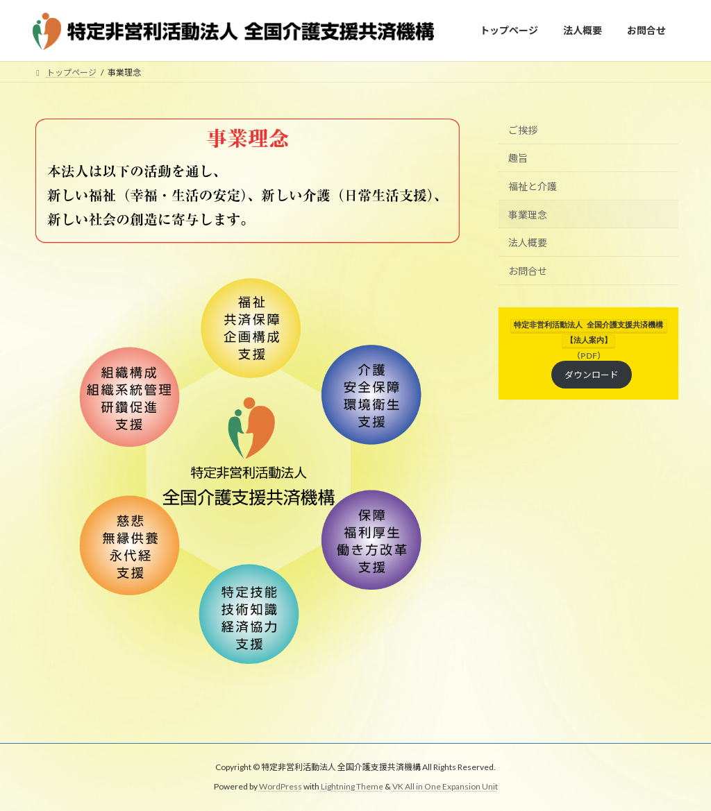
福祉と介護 (532, 186)
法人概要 (527, 242)
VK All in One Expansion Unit (445, 787)
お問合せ (527, 271)
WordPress (280, 787)
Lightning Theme (352, 787)
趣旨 (518, 158)
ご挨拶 (522, 130)
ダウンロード (591, 372)
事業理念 (527, 215)
